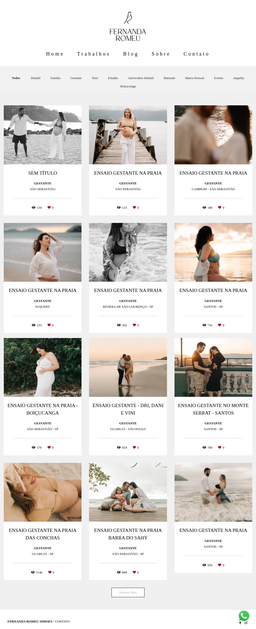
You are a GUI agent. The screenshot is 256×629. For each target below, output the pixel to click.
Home (55, 54)
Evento (218, 78)
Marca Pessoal (194, 78)
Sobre (161, 54)
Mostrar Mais (128, 592)
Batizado (169, 78)
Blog (131, 54)
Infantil (35, 78)
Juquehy (238, 78)
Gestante (76, 78)
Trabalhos (93, 54)
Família (55, 78)
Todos (16, 78)
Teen (95, 78)
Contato (197, 54)
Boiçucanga (128, 86)
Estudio (113, 78)
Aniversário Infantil (141, 78)
